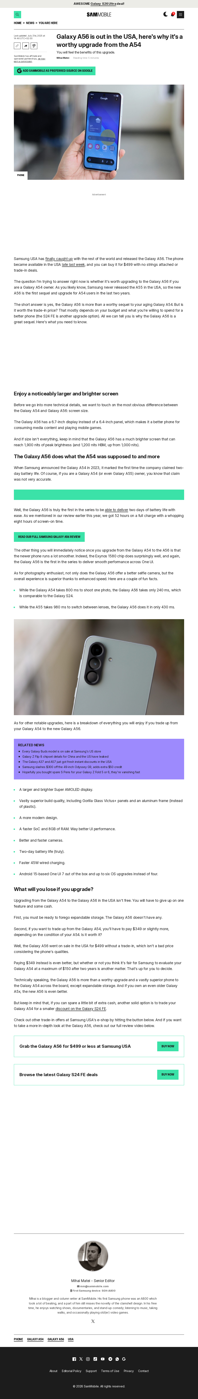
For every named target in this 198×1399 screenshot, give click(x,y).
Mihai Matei (63, 58)
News (30, 23)
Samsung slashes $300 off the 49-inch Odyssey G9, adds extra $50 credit (72, 767)
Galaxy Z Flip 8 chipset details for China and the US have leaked (65, 756)
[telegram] (110, 1359)
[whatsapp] (117, 1359)
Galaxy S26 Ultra (103, 4)
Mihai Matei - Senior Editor (93, 1281)
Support (91, 1371)
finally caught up (59, 258)
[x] (81, 1359)
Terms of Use (110, 1371)
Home (18, 23)
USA (71, 1339)
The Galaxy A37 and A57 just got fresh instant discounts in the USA (67, 761)
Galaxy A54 (35, 1339)
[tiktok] (95, 1359)
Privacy (129, 1371)
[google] (124, 1359)
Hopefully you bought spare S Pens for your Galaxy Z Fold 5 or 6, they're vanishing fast (81, 772)
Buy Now (168, 1046)
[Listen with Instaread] (34, 46)
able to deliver (116, 510)
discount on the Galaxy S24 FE (81, 1008)
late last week (73, 264)
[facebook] (74, 1359)
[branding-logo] (99, 14)
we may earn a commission (29, 60)
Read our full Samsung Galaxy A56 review (49, 537)
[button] (17, 14)
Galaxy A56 (56, 1339)
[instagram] (88, 1359)
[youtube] (103, 1359)
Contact (143, 1371)
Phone (18, 1339)
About (53, 1371)
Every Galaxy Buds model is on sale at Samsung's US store (61, 751)
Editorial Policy (71, 1371)
